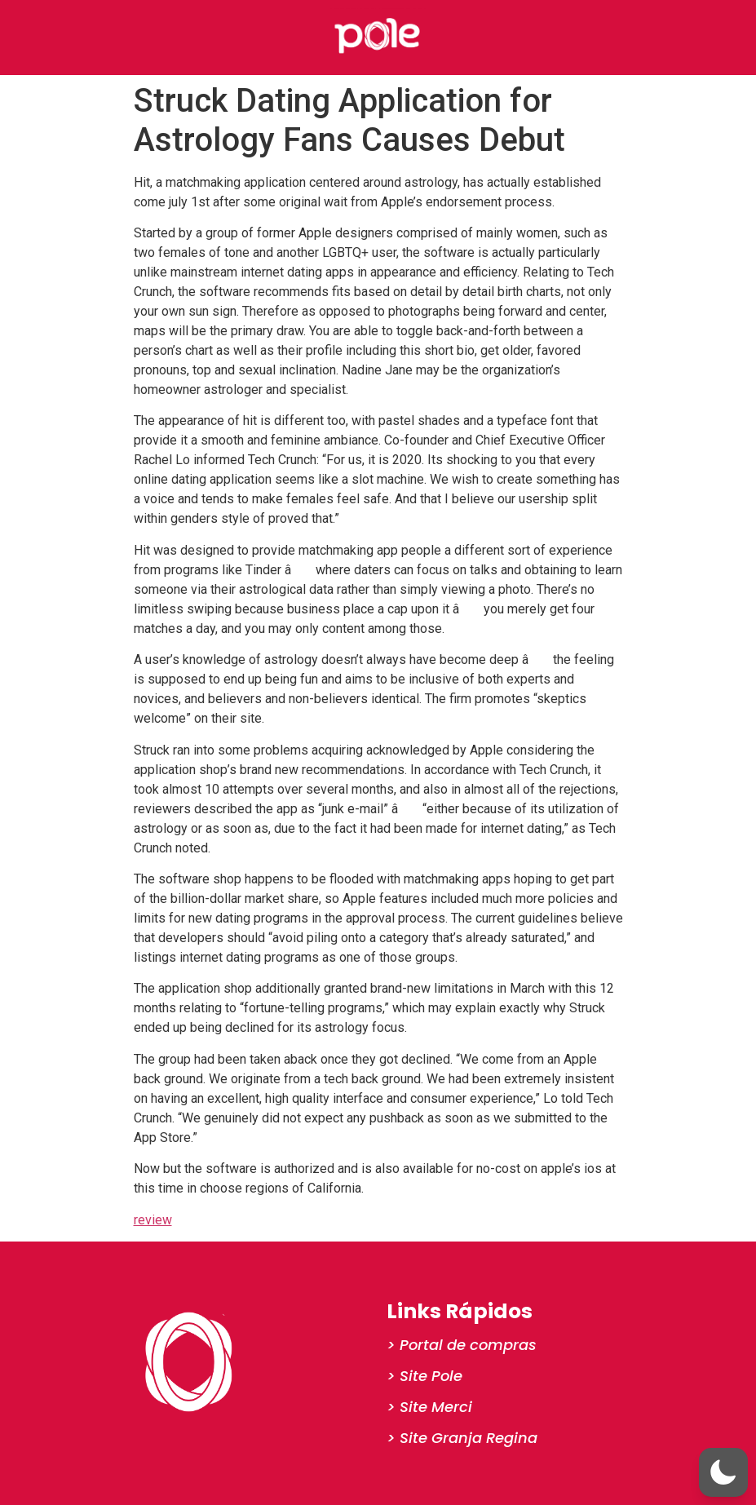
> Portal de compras (462, 1345)
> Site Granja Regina (462, 1438)
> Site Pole (424, 1376)
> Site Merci (429, 1407)
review (153, 1220)
